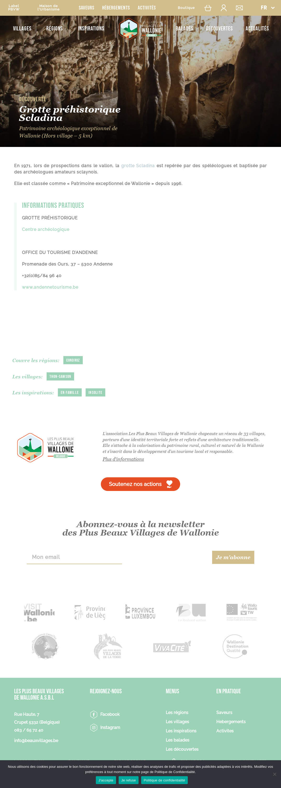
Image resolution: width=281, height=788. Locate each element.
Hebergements (231, 722)
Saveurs (86, 8)
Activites (225, 731)
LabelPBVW (14, 7)
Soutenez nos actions (135, 484)
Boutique (186, 8)
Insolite (95, 392)
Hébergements (116, 8)
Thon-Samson (60, 376)
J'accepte (105, 780)
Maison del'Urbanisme (48, 7)
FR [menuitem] (264, 8)
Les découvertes (182, 749)
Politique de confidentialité (164, 780)
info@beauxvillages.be (36, 740)
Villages (22, 28)
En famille (70, 392)
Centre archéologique (46, 229)
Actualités (257, 28)
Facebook (110, 714)
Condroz (73, 360)
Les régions (177, 713)
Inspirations (91, 28)
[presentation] (167, 557)
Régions (54, 28)
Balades (184, 28)
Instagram (110, 727)
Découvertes (219, 28)
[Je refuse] (274, 774)
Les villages (177, 722)
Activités (147, 8)
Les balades (177, 740)
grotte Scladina (138, 165)
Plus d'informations (123, 459)
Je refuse (128, 780)
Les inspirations (181, 731)
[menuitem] (267, 8)
